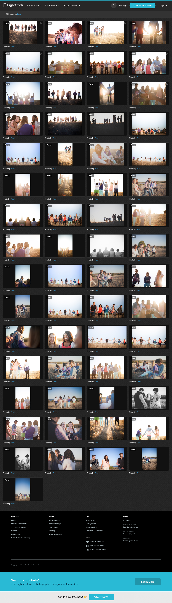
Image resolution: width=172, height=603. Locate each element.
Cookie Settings (91, 527)
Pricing (123, 5)
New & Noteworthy (55, 534)
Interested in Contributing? (20, 538)
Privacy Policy (91, 523)
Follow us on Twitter (97, 541)
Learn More (147, 582)
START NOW (101, 597)
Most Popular (53, 527)
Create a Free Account (19, 523)
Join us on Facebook (97, 545)
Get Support (127, 520)
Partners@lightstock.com (132, 534)
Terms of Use (90, 520)
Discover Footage (55, 523)
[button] (34, 5)
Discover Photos (54, 520)
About (13, 520)
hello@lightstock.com (130, 541)
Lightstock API (16, 534)
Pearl (19, 14)
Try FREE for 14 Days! (142, 5)
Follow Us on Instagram (98, 549)
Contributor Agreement (94, 531)
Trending (52, 531)
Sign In (163, 5)
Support (14, 531)
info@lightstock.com (130, 527)
